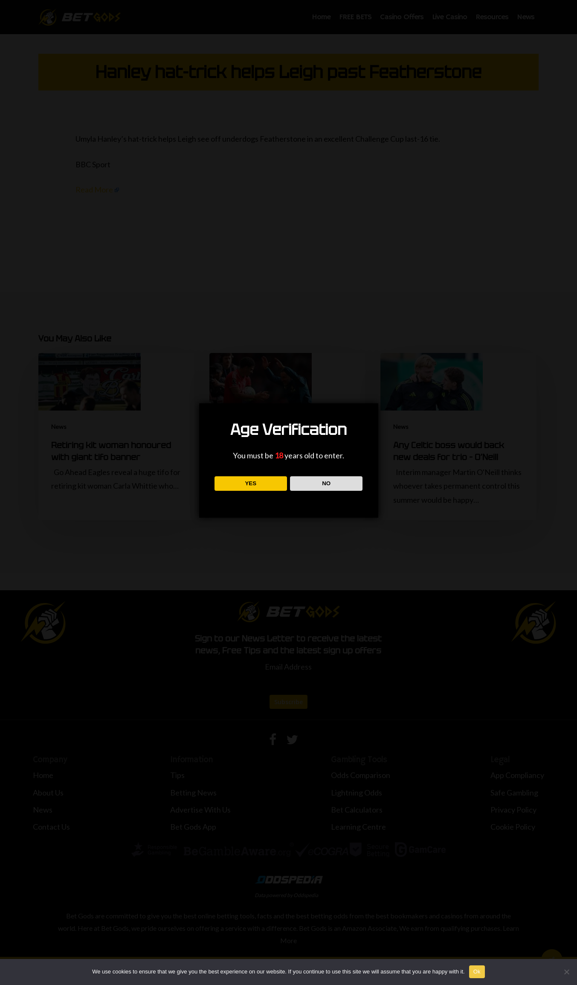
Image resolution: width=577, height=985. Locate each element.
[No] (566, 972)
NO (326, 483)
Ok (477, 971)
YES (250, 483)
